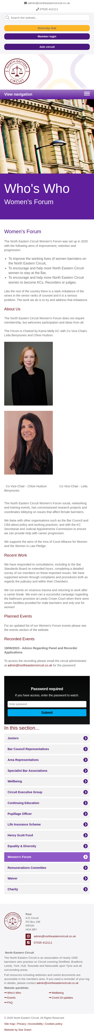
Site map (9, 1023)
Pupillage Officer (20, 814)
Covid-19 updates (61, 997)
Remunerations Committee (27, 867)
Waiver (13, 878)
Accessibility (35, 1023)
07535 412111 (47, 9)
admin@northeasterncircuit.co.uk (47, 3)
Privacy (21, 1023)
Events (10, 997)
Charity (13, 889)
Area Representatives (23, 760)
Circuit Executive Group (25, 792)
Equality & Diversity (22, 846)
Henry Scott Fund (20, 835)
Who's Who (12, 992)
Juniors (13, 738)
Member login (47, 36)
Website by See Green (17, 1029)
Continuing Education (23, 803)
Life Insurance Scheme (24, 824)
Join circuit (47, 46)
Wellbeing (15, 781)
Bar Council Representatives (28, 749)
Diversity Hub (47, 28)
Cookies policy (54, 1023)
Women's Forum (19, 857)
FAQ (8, 1002)
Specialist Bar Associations (27, 770)
